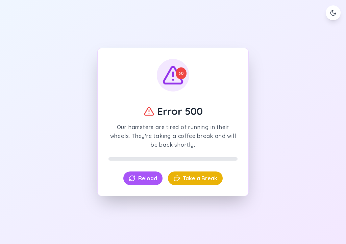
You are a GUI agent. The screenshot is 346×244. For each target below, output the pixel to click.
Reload (143, 178)
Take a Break (195, 178)
